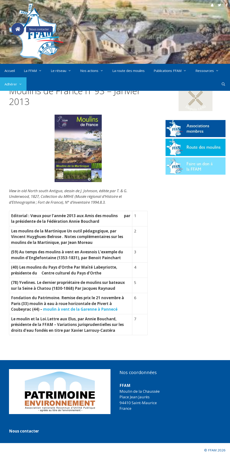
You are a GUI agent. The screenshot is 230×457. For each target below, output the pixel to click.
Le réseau (63, 70)
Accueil (9, 70)
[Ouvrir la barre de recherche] (223, 84)
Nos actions (94, 70)
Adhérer (15, 84)
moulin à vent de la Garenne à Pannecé (80, 309)
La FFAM (35, 70)
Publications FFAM (172, 70)
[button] (196, 96)
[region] (60, 391)
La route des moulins (128, 70)
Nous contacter (24, 431)
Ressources (209, 70)
